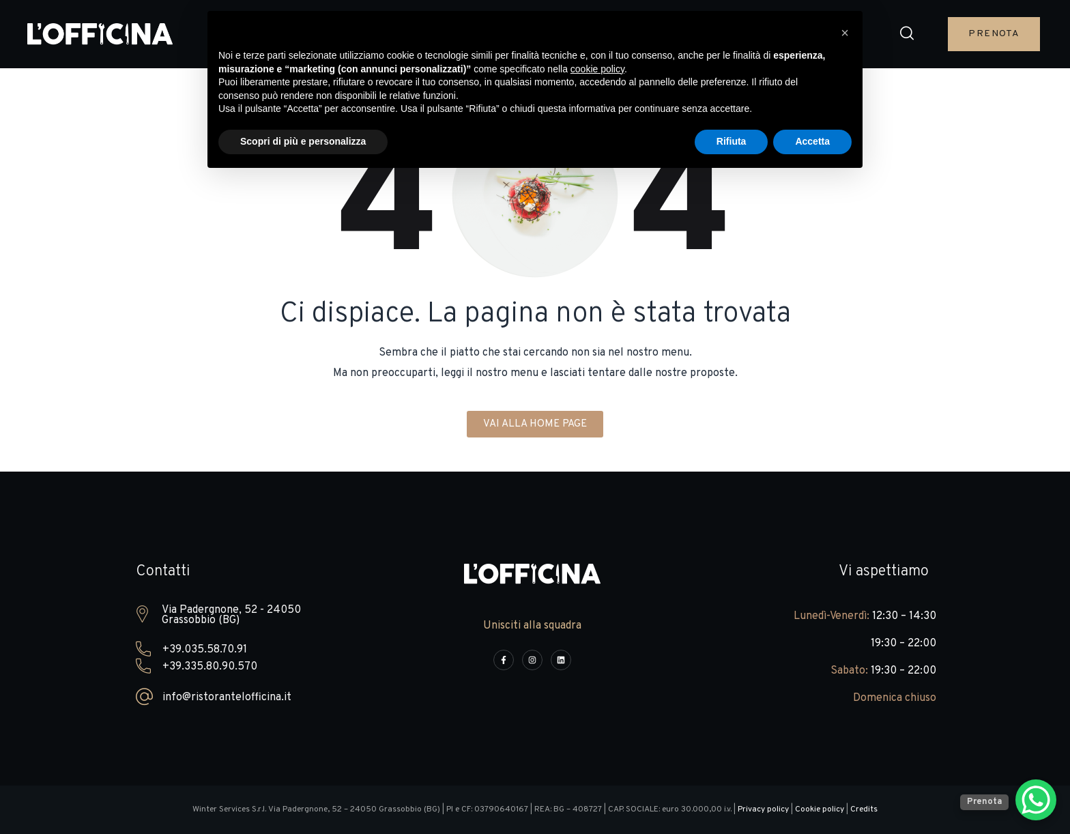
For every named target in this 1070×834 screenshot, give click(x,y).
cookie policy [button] (597, 68)
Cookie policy (819, 809)
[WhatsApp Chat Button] (1035, 799)
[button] (907, 34)
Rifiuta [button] (732, 141)
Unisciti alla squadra (532, 626)
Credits (864, 809)
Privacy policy (763, 809)
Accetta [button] (812, 141)
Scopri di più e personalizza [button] (303, 141)
